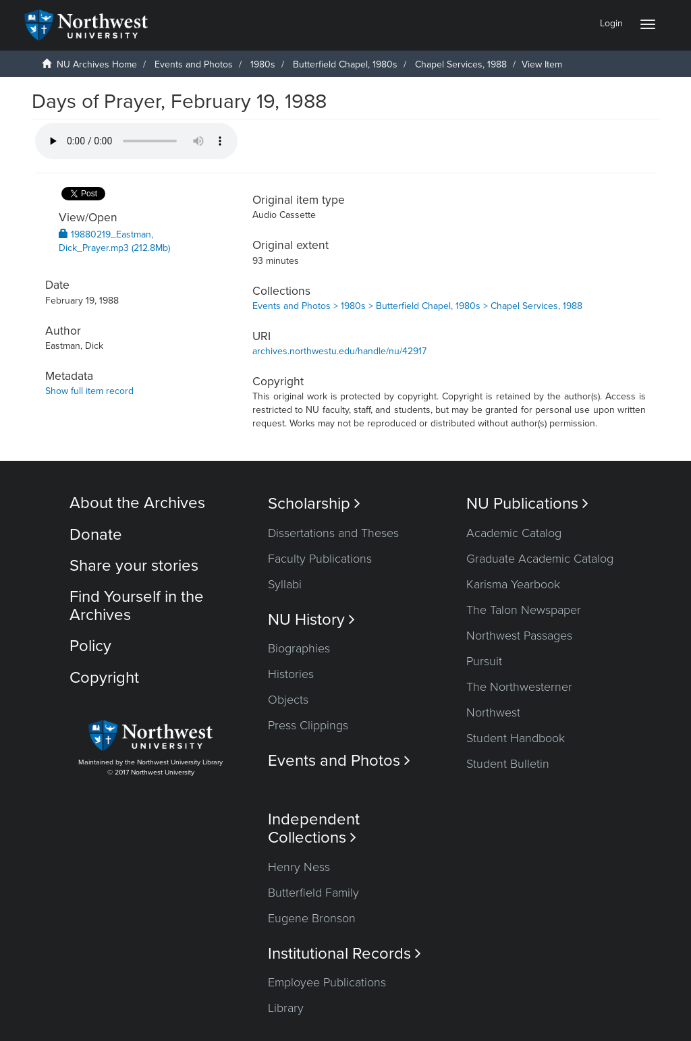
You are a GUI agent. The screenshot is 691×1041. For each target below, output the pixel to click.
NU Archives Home (97, 64)
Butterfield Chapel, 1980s (345, 64)
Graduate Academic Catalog (539, 558)
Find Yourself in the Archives (137, 605)
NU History (311, 619)
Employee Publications (327, 982)
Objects (288, 699)
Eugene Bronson (312, 918)
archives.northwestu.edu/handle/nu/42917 (339, 351)
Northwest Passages (519, 635)
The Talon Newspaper (523, 609)
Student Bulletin (507, 763)
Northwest (493, 712)
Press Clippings (308, 725)
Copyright (104, 677)
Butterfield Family (313, 892)
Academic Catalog (513, 533)
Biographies (299, 648)
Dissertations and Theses (333, 533)
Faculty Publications (320, 558)
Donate (96, 534)
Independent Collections (314, 828)
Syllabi (285, 584)
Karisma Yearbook (513, 584)
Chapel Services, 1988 (461, 64)
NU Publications (527, 503)
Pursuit (484, 661)
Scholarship (314, 503)
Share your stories (134, 565)
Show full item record (89, 391)
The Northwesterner (519, 686)
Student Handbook (515, 738)
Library (286, 1008)
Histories (291, 674)
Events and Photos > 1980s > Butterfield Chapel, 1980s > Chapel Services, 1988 (417, 306)
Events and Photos (194, 64)
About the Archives (137, 503)
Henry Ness (299, 867)
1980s (262, 64)
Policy (90, 646)
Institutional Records (344, 953)
